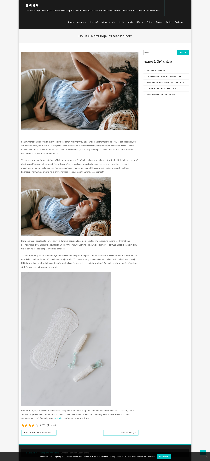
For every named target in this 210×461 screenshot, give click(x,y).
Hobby (121, 22)
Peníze (159, 22)
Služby (169, 22)
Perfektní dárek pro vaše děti (38, 432)
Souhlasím (163, 457)
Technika (179, 22)
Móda (130, 22)
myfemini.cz (59, 418)
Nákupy (140, 22)
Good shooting (127, 432)
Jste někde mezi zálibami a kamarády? (162, 88)
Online (149, 22)
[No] (206, 456)
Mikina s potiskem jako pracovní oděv (161, 94)
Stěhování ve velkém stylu (156, 70)
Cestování (81, 22)
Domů (71, 22)
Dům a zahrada (108, 22)
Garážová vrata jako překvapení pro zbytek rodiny (165, 82)
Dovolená (94, 22)
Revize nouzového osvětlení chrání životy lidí (164, 76)
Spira (32, 5)
